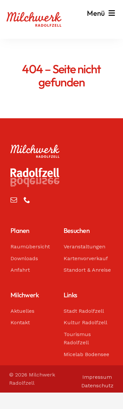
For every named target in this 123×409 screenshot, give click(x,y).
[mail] (13, 200)
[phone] (27, 200)
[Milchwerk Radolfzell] (34, 15)
